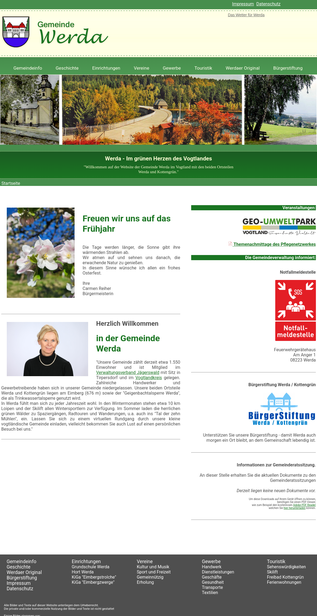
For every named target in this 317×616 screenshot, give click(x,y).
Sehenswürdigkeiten (286, 566)
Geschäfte (212, 577)
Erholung (145, 582)
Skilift (272, 572)
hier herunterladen (295, 508)
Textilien (210, 592)
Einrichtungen (106, 68)
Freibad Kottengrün (285, 577)
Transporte (212, 587)
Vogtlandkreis (148, 377)
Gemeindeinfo (28, 68)
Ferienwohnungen (284, 582)
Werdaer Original (243, 68)
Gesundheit (213, 582)
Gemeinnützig (150, 577)
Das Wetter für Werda (246, 15)
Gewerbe (172, 68)
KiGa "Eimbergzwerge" (93, 582)
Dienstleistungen (218, 572)
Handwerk (212, 566)
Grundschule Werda (91, 566)
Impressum (243, 4)
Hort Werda (83, 572)
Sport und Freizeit (154, 572)
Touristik (203, 68)
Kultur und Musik (153, 566)
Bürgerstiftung (288, 68)
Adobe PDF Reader (304, 505)
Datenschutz (268, 4)
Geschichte (67, 68)
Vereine (141, 68)
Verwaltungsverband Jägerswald (127, 372)
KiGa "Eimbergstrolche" (94, 577)
